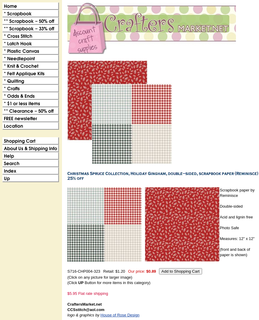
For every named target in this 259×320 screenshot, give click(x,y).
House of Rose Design (120, 315)
